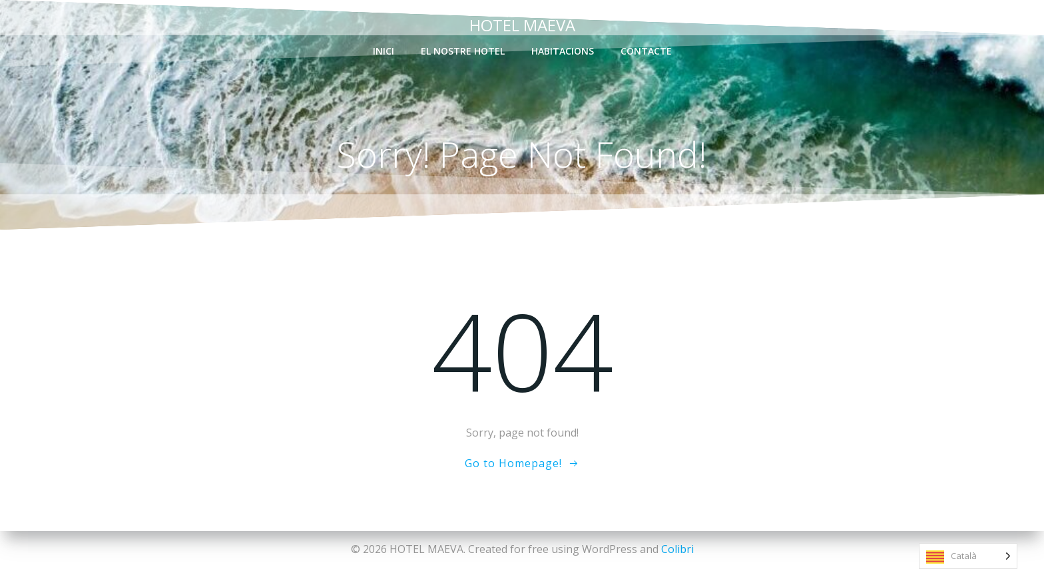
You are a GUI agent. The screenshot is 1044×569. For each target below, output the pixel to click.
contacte (646, 51)
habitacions (562, 51)
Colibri (677, 549)
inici (383, 51)
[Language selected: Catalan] (968, 556)
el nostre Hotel (463, 51)
